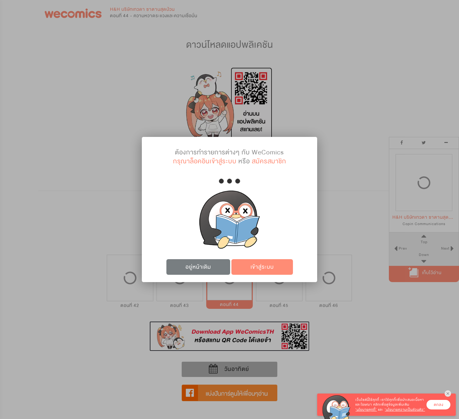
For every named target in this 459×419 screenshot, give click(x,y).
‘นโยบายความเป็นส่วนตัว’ (405, 410)
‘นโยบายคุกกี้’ (366, 410)
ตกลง (438, 404)
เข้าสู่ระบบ (262, 267)
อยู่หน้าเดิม (198, 267)
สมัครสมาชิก (269, 161)
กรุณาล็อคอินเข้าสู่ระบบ (205, 161)
